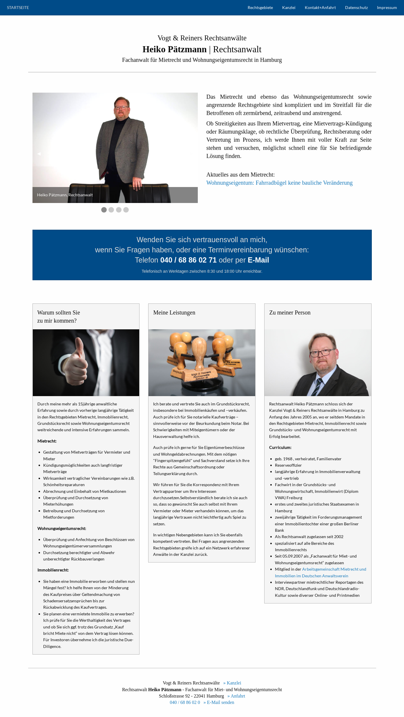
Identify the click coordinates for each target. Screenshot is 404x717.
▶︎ (194, 153)
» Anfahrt (235, 695)
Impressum (387, 7)
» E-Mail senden (217, 702)
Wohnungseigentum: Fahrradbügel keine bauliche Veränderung (279, 182)
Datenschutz (356, 7)
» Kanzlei (231, 682)
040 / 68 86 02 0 (185, 702)
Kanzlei (289, 7)
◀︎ (41, 153)
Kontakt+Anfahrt (320, 7)
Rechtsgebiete (260, 7)
